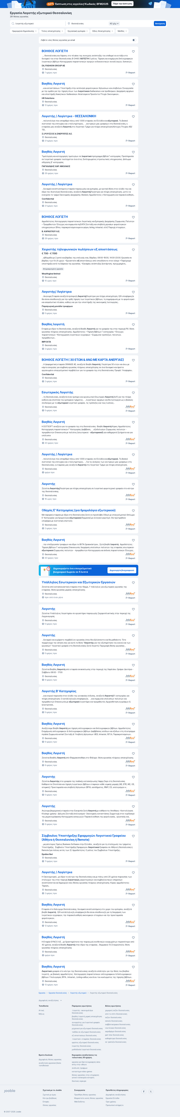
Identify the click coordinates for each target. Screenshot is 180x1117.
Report (130, 72)
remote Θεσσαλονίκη (113, 1021)
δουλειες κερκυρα (79, 1081)
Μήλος (41, 1014)
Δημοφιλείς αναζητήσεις (116, 1095)
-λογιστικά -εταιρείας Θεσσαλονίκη (86, 1039)
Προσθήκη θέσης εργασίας (85, 1095)
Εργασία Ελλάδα (112, 1098)
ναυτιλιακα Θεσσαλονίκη (115, 1028)
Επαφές (46, 1102)
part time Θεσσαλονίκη (114, 1035)
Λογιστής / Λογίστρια (57, 184)
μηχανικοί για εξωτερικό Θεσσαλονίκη (87, 1028)
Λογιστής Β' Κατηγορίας (59, 691)
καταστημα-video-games (82, 1071)
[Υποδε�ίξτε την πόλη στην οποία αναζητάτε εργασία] (93, 23)
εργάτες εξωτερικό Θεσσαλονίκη (85, 1042)
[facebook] (143, 1091)
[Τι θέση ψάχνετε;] (37, 23)
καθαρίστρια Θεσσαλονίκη (116, 1038)
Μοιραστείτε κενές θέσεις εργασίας (88, 1098)
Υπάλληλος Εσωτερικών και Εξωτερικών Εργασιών (78, 582)
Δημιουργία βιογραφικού (122, 570)
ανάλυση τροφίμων (80, 1068)
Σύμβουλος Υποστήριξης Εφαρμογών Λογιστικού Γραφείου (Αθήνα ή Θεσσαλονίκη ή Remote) (84, 837)
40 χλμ (114, 23)
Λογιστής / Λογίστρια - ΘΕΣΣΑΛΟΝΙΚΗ (69, 116)
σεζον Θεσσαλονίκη (113, 1017)
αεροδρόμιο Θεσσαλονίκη (115, 1031)
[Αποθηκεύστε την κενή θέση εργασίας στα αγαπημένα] (133, 51)
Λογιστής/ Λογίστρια (57, 291)
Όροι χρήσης (111, 1102)
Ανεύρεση (160, 23)
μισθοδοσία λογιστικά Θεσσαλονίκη (86, 1049)
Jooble (18, 1112)
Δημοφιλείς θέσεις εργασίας (50, 1059)
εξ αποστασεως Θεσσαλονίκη (84, 1035)
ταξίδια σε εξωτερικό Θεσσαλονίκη (86, 1032)
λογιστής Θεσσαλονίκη (81, 1046)
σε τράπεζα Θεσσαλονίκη (115, 1042)
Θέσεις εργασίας (49, 1105)
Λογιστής (48, 484)
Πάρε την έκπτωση (122, 3)
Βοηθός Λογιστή (53, 83)
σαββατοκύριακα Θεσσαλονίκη (117, 1024)
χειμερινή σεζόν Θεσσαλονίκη (117, 1010)
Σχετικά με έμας (49, 1095)
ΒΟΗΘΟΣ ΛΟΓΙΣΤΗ (55, 51)
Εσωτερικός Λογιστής (57, 392)
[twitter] (150, 1091)
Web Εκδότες (79, 1102)
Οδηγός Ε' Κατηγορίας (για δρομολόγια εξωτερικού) (79, 510)
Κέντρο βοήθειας (50, 1098)
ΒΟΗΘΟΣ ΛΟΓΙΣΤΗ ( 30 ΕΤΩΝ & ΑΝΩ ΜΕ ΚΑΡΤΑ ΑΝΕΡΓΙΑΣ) (83, 360)
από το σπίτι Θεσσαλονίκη (116, 1014)
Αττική (41, 1010)
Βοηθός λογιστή (53, 324)
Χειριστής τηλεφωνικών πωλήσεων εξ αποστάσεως (80, 249)
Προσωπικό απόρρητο (114, 1105)
